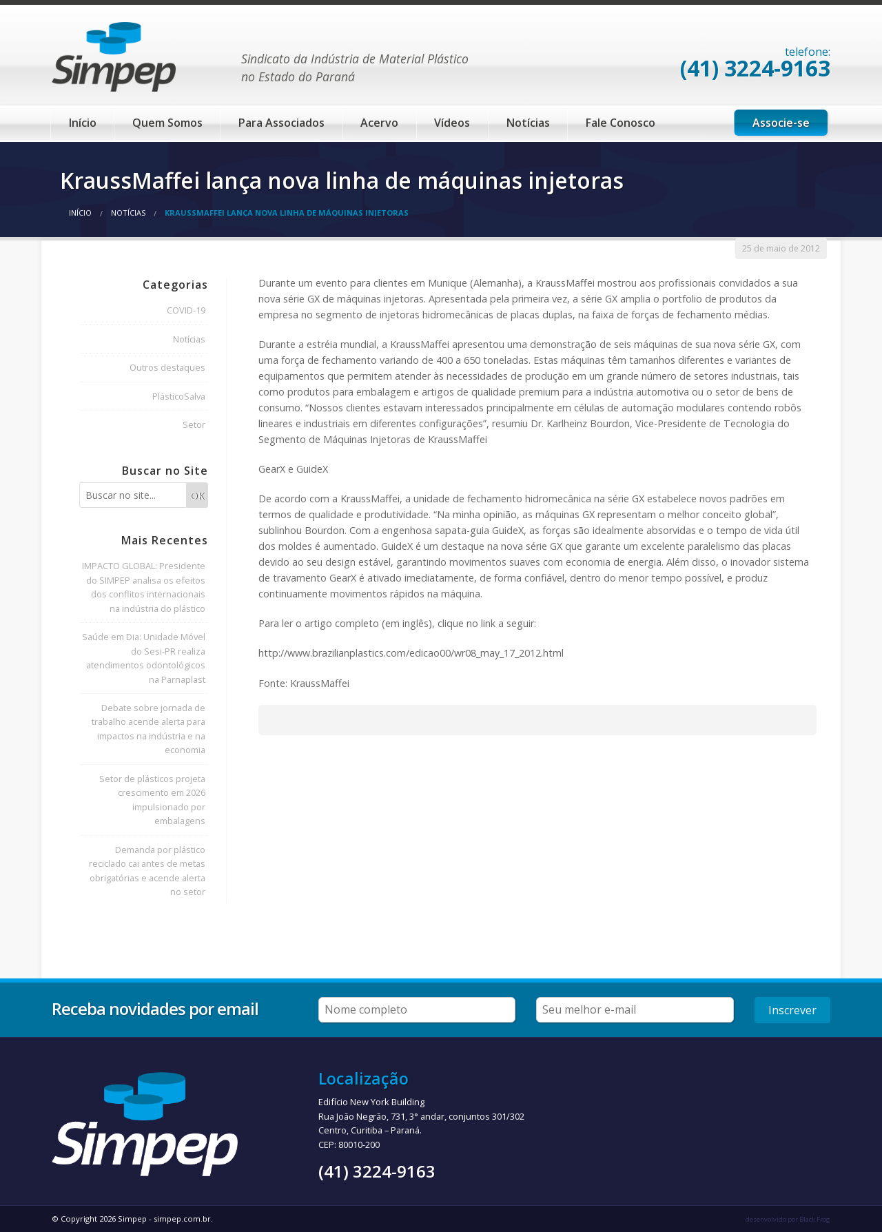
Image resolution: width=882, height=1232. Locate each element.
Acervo (379, 122)
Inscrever (792, 1010)
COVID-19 (186, 310)
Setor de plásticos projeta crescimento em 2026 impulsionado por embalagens (152, 799)
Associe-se (781, 122)
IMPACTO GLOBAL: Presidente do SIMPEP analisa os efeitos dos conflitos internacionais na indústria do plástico (143, 586)
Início (82, 122)
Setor (194, 424)
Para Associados (281, 122)
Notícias (528, 122)
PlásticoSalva (178, 396)
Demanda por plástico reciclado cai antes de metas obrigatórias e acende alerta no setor (147, 870)
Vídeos (452, 122)
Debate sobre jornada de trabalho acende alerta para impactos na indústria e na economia (148, 728)
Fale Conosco (620, 122)
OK (197, 495)
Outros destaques (167, 367)
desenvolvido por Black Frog (788, 1219)
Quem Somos (167, 122)
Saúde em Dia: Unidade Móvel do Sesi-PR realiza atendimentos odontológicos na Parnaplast (143, 657)
